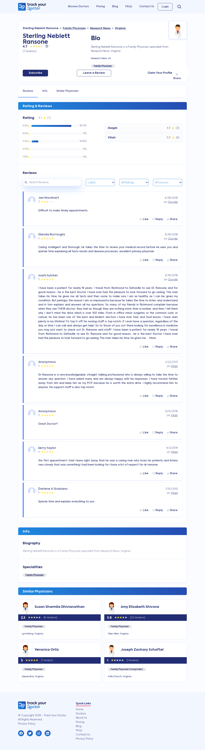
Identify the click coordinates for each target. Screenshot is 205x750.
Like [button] (144, 219)
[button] (21, 733)
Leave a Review (94, 73)
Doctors (81, 713)
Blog (115, 6)
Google (173, 202)
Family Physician (35, 575)
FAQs (128, 6)
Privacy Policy (84, 739)
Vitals (174, 366)
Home (79, 709)
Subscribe (35, 73)
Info (44, 91)
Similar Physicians (67, 91)
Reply (157, 219)
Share (177, 76)
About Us (81, 718)
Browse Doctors (78, 6)
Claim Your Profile (160, 73)
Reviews (28, 91)
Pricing (100, 6)
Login (165, 6)
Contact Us (146, 6)
